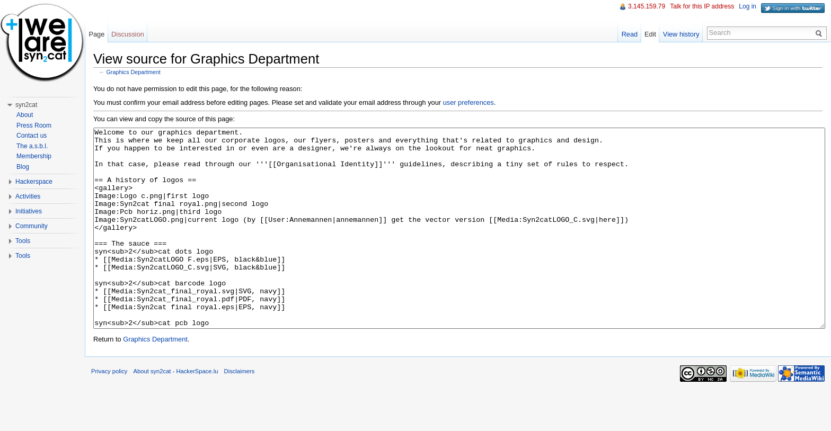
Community (31, 226)
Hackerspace (33, 181)
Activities (27, 196)
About (24, 115)
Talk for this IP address (702, 6)
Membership (33, 156)
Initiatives (28, 211)
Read (630, 34)
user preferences (468, 102)
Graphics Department (134, 72)
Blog (22, 166)
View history (681, 34)
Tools (22, 241)
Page (96, 34)
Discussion (127, 34)
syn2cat (26, 105)
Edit (650, 34)
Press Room (33, 125)
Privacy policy (109, 411)
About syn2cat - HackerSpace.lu (176, 411)
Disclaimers (239, 411)
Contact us (31, 135)
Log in (747, 6)
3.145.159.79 (646, 6)
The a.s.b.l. (32, 146)
